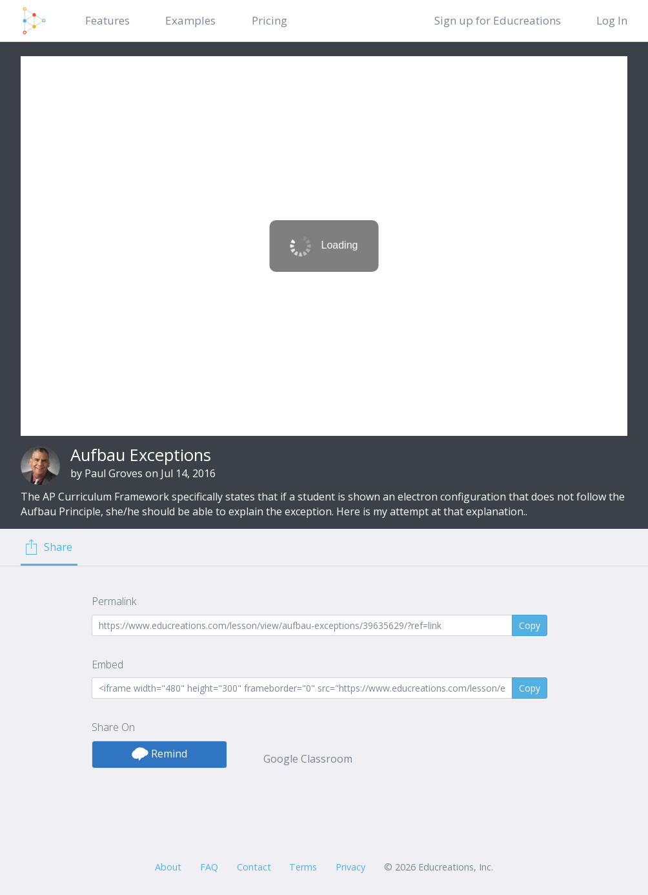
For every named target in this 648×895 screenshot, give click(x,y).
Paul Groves (114, 473)
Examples (190, 20)
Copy (529, 625)
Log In (611, 20)
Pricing (269, 20)
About (168, 867)
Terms (303, 867)
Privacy (350, 867)
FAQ (209, 867)
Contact (254, 867)
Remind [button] (159, 753)
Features (107, 20)
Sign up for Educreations (497, 20)
